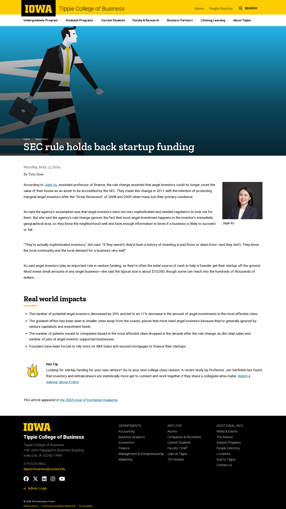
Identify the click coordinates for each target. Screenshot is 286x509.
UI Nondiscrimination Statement (58, 506)
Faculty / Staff (177, 448)
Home (27, 139)
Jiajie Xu (50, 185)
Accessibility (85, 506)
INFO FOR (174, 426)
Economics (126, 442)
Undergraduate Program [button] (41, 20)
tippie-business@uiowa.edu (44, 469)
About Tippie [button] (242, 20)
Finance (124, 448)
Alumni (199, 8)
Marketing (125, 459)
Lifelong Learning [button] (213, 20)
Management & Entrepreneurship (141, 454)
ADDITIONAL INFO (230, 426)
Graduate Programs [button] (79, 20)
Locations (224, 454)
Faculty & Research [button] (145, 20)
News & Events (227, 431)
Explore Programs (229, 442)
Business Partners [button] (180, 20)
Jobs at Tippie (177, 454)
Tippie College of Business (92, 8)
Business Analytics (132, 437)
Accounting (126, 431)
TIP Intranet (175, 459)
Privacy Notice (31, 506)
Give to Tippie (226, 459)
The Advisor (225, 437)
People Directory (221, 8)
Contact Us (224, 465)
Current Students (113, 20)
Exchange (88, 400)
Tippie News (41, 139)
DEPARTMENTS (130, 426)
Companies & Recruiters (184, 437)
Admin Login (37, 488)
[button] (247, 8)
